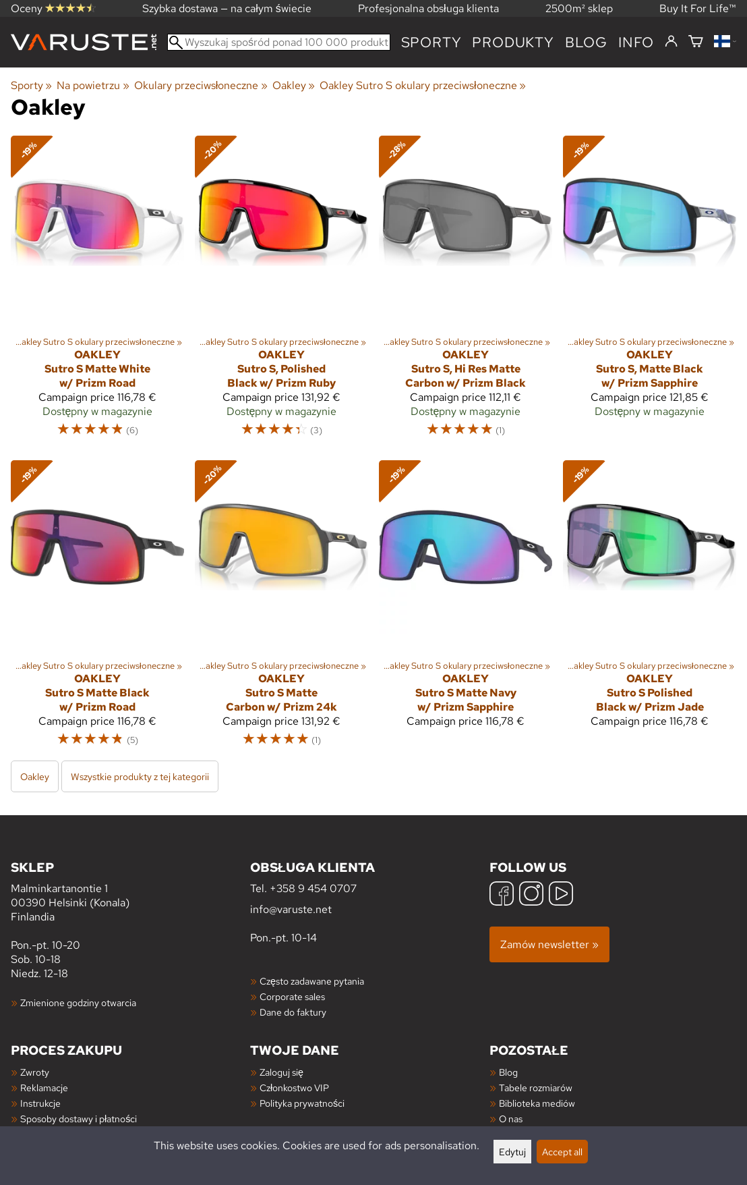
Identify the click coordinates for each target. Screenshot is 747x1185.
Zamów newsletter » (549, 944)
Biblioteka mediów (537, 1103)
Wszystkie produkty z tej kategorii (140, 776)
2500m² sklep (579, 8)
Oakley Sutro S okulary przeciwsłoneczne (423, 85)
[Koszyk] (695, 42)
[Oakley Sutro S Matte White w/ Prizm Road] (97, 292)
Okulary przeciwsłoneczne (201, 85)
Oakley (293, 85)
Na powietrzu (93, 85)
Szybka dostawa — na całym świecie (226, 8)
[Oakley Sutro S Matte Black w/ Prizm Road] (97, 609)
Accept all (562, 1151)
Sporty (431, 42)
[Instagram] (531, 895)
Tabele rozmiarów (535, 1087)
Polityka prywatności (302, 1103)
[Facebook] (501, 895)
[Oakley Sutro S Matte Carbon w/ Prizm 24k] (281, 609)
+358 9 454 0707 (313, 888)
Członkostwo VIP (294, 1087)
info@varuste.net (291, 909)
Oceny (53, 8)
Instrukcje (40, 1103)
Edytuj (512, 1151)
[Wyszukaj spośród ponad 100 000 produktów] (278, 42)
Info (636, 42)
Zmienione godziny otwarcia (78, 1002)
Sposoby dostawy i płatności (78, 1118)
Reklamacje (44, 1087)
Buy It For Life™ (697, 8)
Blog (508, 1072)
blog (586, 42)
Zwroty (34, 1072)
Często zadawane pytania (312, 980)
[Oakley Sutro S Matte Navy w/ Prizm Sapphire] (465, 609)
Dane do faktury (293, 1011)
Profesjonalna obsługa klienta (428, 8)
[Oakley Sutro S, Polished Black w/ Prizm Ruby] (281, 292)
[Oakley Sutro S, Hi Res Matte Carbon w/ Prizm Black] (465, 292)
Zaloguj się (281, 1072)
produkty (513, 42)
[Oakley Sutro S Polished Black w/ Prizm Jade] (649, 609)
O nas (510, 1118)
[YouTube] (561, 895)
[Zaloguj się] (671, 42)
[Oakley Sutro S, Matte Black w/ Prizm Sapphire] (649, 292)
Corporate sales (292, 996)
